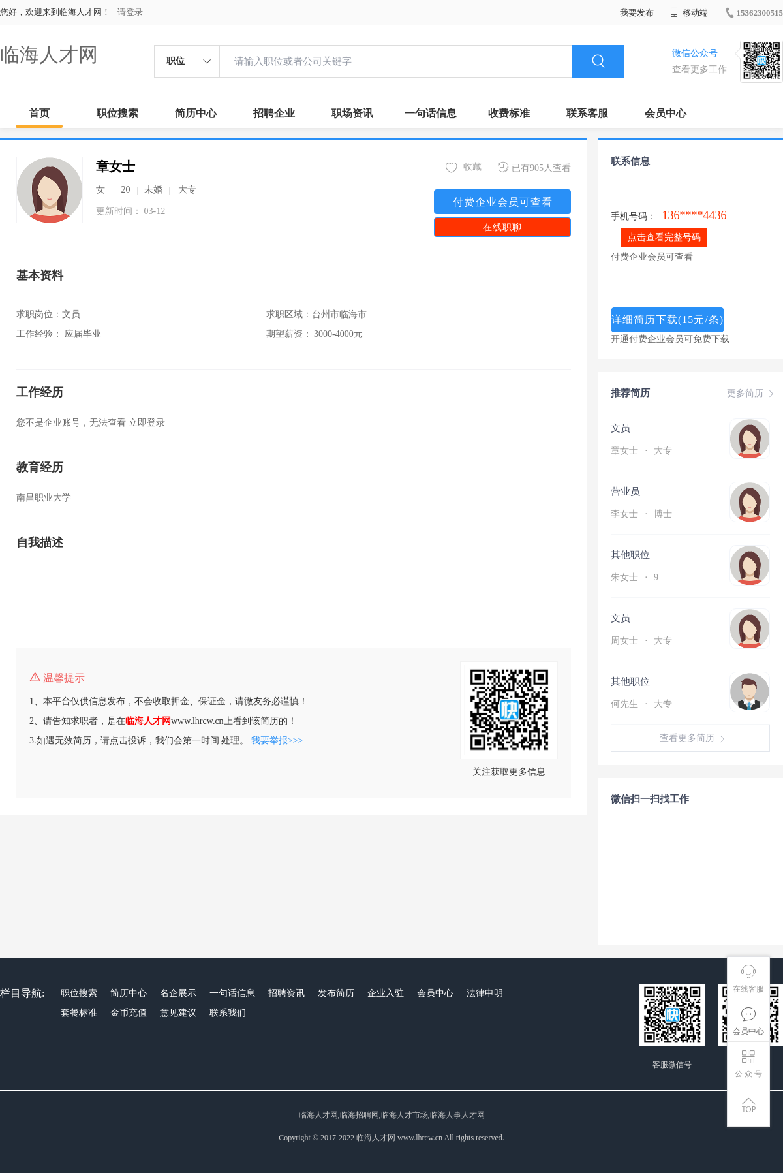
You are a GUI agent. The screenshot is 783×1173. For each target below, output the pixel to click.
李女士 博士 (641, 514)
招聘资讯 (286, 993)
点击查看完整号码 (664, 237)
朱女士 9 (634, 577)
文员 (620, 428)
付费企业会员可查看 (503, 202)
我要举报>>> (277, 740)
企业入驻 (385, 993)
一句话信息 (431, 113)
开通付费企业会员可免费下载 (670, 339)
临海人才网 (49, 54)
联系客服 (587, 113)
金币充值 (128, 1013)
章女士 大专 (641, 451)
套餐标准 (79, 1013)
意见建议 (178, 1013)
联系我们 (227, 1013)
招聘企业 (274, 113)
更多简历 (751, 393)
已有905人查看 (534, 167)
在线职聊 (502, 227)
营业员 (625, 491)
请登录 (130, 12)
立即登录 (147, 423)
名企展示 (178, 993)
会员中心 (665, 113)
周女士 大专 (641, 641)
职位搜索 (117, 113)
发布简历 (336, 993)
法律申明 (485, 993)
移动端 (689, 13)
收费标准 (509, 113)
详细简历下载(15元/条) (667, 319)
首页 (39, 113)
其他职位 (630, 555)
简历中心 (196, 113)
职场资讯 (352, 113)
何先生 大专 (641, 704)
